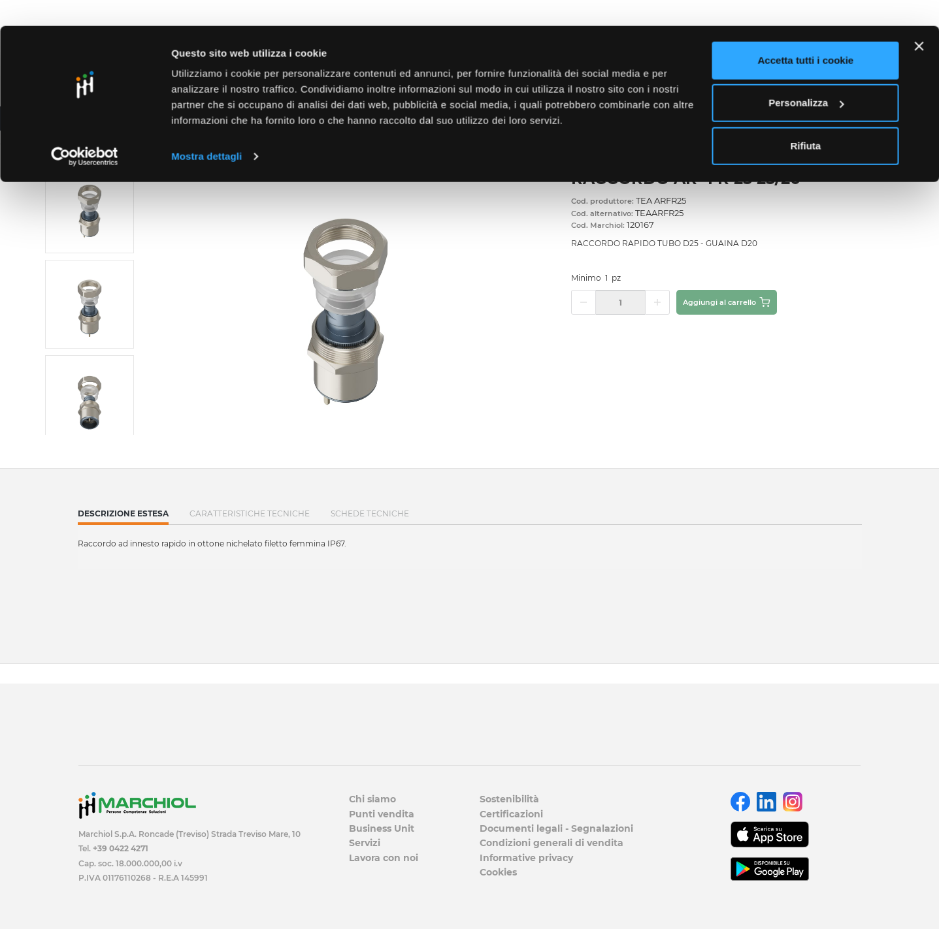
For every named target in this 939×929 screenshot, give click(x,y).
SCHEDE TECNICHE (370, 513)
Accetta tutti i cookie (806, 34)
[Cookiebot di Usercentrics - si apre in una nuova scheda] (84, 130)
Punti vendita (381, 814)
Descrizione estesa (123, 516)
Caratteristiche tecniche (249, 513)
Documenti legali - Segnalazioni (556, 828)
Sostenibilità (509, 799)
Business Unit (381, 828)
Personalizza (806, 77)
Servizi (364, 843)
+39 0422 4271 (120, 848)
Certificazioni (511, 814)
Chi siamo (372, 799)
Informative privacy (526, 858)
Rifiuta (806, 119)
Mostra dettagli (206, 130)
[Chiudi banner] (918, 20)
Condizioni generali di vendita (551, 843)
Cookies (498, 872)
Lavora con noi (383, 858)
